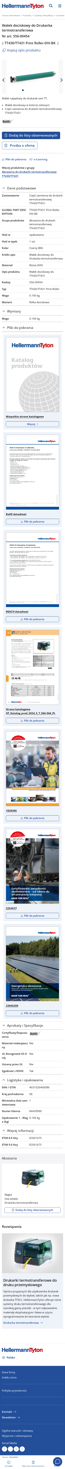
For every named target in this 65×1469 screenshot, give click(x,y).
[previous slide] (3, 80)
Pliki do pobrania (15, 159)
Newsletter (9, 1417)
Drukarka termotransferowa (21, 1322)
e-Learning (40, 159)
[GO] (51, 6)
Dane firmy (8, 1372)
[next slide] (61, 80)
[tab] (32, 188)
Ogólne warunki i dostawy (17, 1430)
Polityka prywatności (14, 1390)
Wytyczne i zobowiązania (17, 1435)
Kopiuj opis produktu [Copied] (21, 50)
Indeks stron (9, 1377)
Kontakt (7, 1411)
